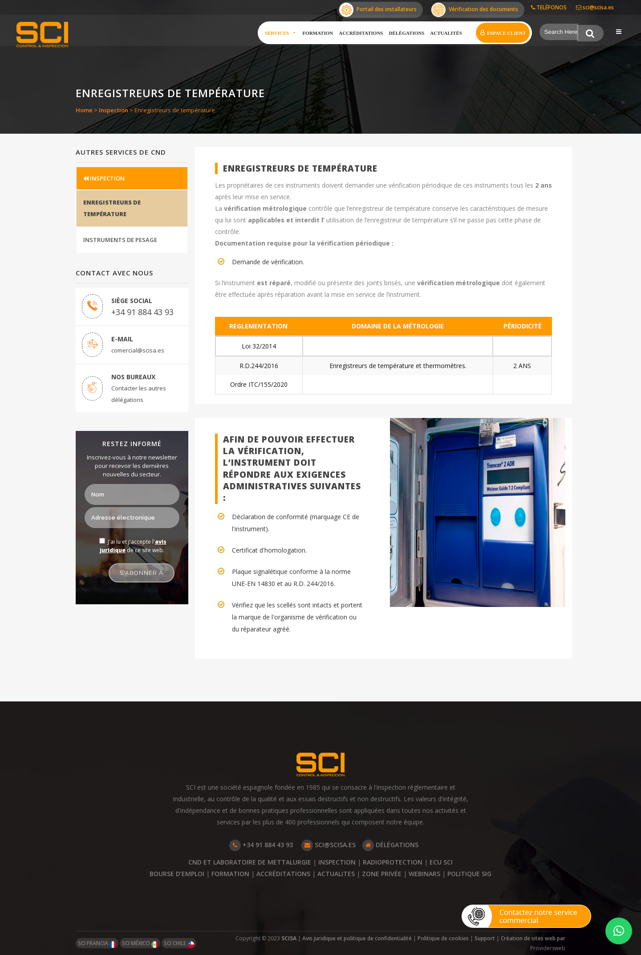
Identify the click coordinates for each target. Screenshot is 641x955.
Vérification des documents (474, 10)
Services (280, 33)
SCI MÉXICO (140, 943)
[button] (618, 931)
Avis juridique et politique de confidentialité (357, 938)
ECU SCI (441, 862)
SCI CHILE (179, 943)
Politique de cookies (443, 938)
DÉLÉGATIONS (390, 844)
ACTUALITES (336, 873)
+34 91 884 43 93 (142, 312)
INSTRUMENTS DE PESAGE (120, 240)
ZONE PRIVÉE (382, 873)
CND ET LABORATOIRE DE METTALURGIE (250, 862)
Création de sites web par (533, 938)
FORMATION (230, 873)
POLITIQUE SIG (469, 873)
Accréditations (360, 33)
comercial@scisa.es (137, 351)
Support (485, 938)
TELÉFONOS (549, 7)
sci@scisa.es (595, 7)
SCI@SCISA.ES (328, 844)
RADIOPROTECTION (392, 862)
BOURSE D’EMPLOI (177, 873)
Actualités (446, 33)
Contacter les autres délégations (138, 394)
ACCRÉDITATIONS (283, 873)
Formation (317, 33)
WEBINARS (424, 873)
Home (84, 110)
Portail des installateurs (378, 10)
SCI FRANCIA (97, 943)
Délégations (406, 33)
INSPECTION (104, 178)
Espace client (505, 33)
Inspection (113, 110)
